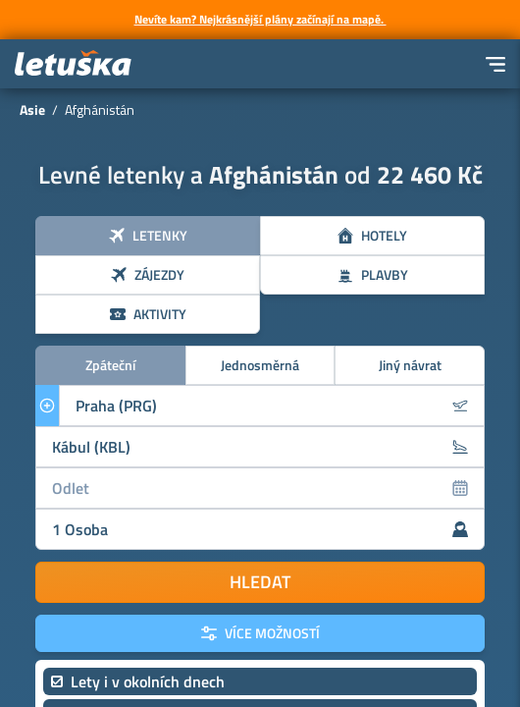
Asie (32, 109)
